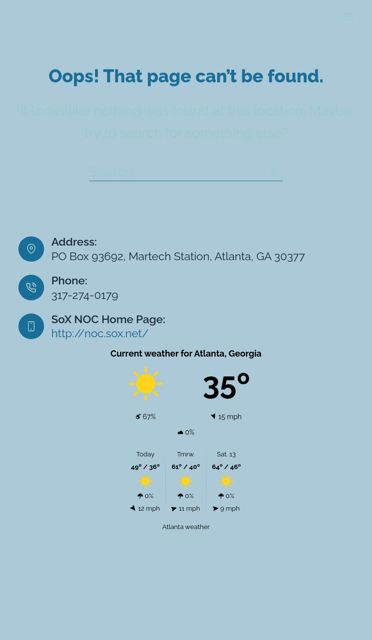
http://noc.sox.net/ (100, 333)
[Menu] (349, 17)
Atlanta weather (186, 527)
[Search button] (274, 172)
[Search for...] (177, 172)
